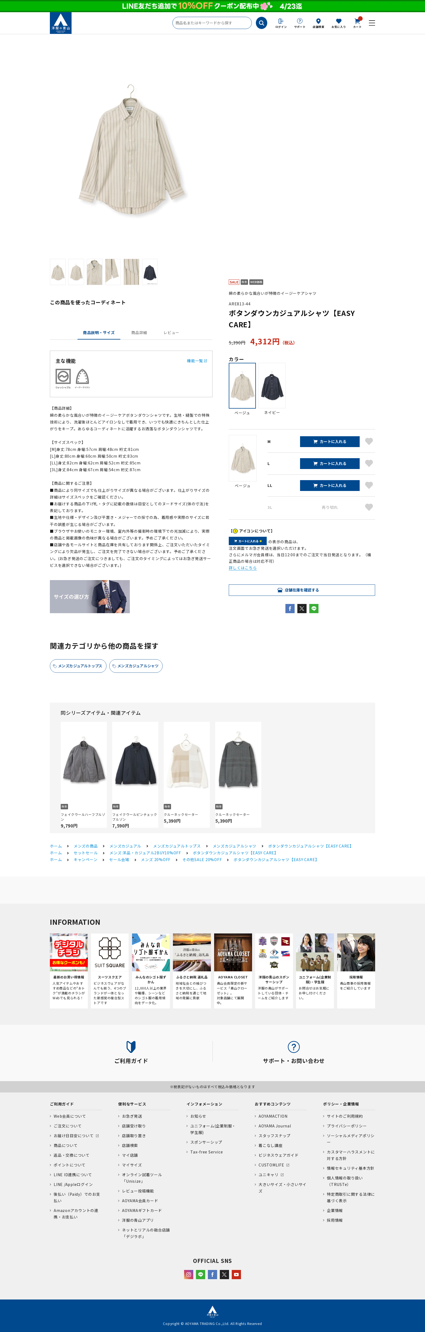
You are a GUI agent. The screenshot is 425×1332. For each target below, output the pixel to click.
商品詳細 (139, 332)
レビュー (171, 332)
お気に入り (338, 27)
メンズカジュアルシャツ (138, 665)
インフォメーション (204, 1104)
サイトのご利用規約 (345, 1116)
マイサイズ (132, 1165)
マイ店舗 (130, 1155)
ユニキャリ (269, 1174)
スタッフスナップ (275, 1135)
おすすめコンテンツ (273, 1104)
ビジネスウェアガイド (279, 1155)
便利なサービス (132, 1104)
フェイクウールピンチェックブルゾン (134, 817)
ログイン (281, 27)
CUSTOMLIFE (271, 1165)
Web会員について (70, 1116)
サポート (300, 27)
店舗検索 (318, 27)
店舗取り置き (134, 1135)
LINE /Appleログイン (73, 1184)
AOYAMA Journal (275, 1126)
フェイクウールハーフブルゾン (83, 817)
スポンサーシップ (206, 1142)
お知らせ (198, 1116)
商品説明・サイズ (99, 332)
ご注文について (68, 1126)
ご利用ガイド (62, 1104)
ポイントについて (70, 1165)
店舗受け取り (134, 1126)
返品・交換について (72, 1155)
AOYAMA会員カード (140, 1200)
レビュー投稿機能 (138, 1191)
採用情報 (335, 1220)
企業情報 (335, 1210)
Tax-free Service (206, 1152)
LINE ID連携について (73, 1174)
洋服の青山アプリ (138, 1220)
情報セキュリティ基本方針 (351, 1168)
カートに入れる (333, 441)
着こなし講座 (271, 1145)
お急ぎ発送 (132, 1116)
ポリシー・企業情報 (341, 1104)
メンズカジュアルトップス (80, 665)
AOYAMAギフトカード (142, 1210)
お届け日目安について (74, 1135)
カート (357, 23)
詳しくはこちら (243, 567)
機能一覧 (197, 360)
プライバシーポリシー (347, 1126)
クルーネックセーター (181, 814)
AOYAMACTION (273, 1116)
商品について (66, 1145)
